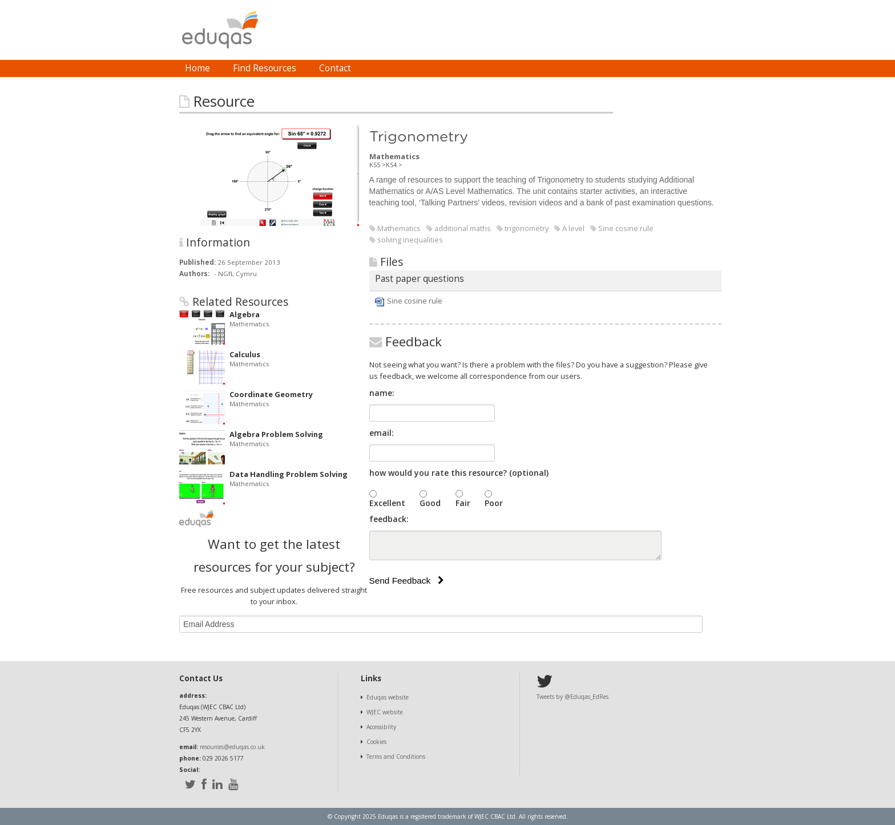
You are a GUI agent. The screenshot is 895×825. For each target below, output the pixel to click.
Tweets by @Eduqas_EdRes (572, 697)
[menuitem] (197, 68)
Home (197, 68)
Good (430, 503)
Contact (335, 68)
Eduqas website (387, 697)
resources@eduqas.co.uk (232, 747)
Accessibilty (381, 727)
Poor (494, 503)
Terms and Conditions (395, 757)
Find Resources (264, 68)
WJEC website (384, 712)
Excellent (387, 503)
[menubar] (268, 68)
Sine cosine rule (414, 301)
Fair (462, 503)
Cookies (376, 742)
